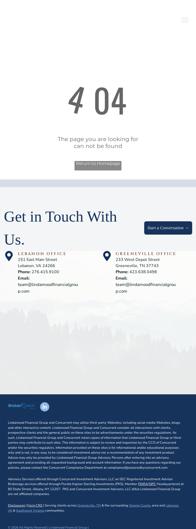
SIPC (152, 484)
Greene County (140, 505)
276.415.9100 (45, 272)
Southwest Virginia (30, 510)
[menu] (184, 20)
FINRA (143, 484)
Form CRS (34, 505)
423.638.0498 (143, 272)
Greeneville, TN (89, 505)
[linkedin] (44, 407)
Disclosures (16, 505)
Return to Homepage (98, 163)
